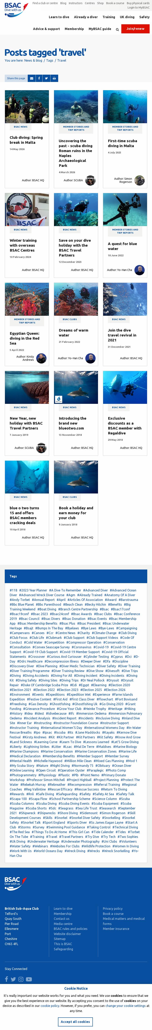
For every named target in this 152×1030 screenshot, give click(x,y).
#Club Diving (127, 633)
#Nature (42, 765)
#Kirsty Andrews (35, 737)
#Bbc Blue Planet (22, 604)
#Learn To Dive (70, 742)
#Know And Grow (128, 737)
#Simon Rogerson (112, 813)
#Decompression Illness (62, 661)
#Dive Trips (130, 671)
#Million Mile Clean (78, 761)
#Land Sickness (21, 742)
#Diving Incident (85, 675)
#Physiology (47, 775)
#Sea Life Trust (86, 808)
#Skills (47, 817)
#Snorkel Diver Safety (84, 817)
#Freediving (18, 704)
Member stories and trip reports (76, 128)
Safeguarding (63, 949)
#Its (70, 732)
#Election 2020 (119, 685)
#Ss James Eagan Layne (106, 822)
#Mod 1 (131, 761)
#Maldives (103, 746)
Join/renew (135, 28)
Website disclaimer (67, 934)
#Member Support (90, 756)
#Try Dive (92, 836)
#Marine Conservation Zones (96, 751)
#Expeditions (55, 694)
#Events (38, 694)
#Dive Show (94, 671)
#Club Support (74, 637)
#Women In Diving (125, 846)
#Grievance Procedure (39, 708)
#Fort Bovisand (126, 699)
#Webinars (40, 846)
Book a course (115, 3)
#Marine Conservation (57, 751)
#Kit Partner (65, 737)
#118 (13, 590)
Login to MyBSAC (138, 7)
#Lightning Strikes (36, 746)
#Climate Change (104, 633)
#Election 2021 (20, 690)
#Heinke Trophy (94, 708)
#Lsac (67, 746)
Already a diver (86, 17)
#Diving (15, 675)
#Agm (70, 595)
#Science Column (104, 799)
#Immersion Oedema (91, 713)
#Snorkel (60, 817)
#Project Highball (79, 780)
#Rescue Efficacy (60, 789)
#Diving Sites (48, 680)
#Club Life (36, 637)
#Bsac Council (29, 618)
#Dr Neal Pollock (92, 680)
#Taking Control (98, 827)
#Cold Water (33, 642)
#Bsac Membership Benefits (37, 623)
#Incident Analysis (37, 718)
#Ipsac (47, 732)
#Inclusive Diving (108, 718)
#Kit (51, 737)
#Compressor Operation (83, 642)
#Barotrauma (128, 599)
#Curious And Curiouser (64, 656)
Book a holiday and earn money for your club (76, 513)
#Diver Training (129, 666)
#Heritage (115, 708)
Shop (100, 3)
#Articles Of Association (85, 599)
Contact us (61, 918)
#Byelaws (72, 628)
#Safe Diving (45, 794)
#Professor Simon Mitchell (46, 780)
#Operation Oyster (71, 770)
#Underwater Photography (80, 841)
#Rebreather (57, 784)
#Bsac (104, 609)
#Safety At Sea (103, 794)
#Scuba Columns (22, 803)
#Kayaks (108, 732)
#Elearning (98, 685)
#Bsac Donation (74, 618)
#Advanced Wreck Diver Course (41, 595)
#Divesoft (112, 671)
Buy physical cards (138, 3)
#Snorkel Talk (31, 822)
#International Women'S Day (61, 727)
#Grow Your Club (69, 708)
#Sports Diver (77, 822)
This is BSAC (63, 944)
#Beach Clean (73, 604)
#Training (37, 836)
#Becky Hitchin (95, 604)
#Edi (73, 685)
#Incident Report (64, 718)
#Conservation (114, 642)
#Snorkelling (111, 817)
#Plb (75, 775)
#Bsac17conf (120, 609)
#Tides (121, 832)
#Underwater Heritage (43, 841)
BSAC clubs (70, 319)
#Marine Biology (125, 746)
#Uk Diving (17, 841)
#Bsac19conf (19, 614)
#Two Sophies (128, 836)
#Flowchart (105, 699)
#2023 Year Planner (33, 590)
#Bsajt (28, 628)
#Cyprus (117, 656)
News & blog (33, 60)
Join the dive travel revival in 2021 (122, 335)
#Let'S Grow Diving (125, 742)
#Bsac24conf (59, 614)
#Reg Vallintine (35, 789)
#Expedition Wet (79, 694)
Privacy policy (113, 908)
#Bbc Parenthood (48, 604)
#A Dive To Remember (65, 590)
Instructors (76, 3)
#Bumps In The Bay (49, 628)
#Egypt (84, 685)
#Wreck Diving (75, 851)
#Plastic (64, 775)
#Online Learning (22, 770)
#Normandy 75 (82, 765)
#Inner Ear (24, 723)
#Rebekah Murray (33, 784)
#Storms (24, 827)
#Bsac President (89, 623)
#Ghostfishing (60, 704)
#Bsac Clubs (103, 614)
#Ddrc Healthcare (30, 661)
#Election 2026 (114, 690)
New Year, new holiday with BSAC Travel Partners (26, 423)
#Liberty (16, 746)
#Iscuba (60, 732)
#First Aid (60, 699)
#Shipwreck (27, 813)
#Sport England (54, 822)
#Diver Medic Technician (77, 666)
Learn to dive (59, 17)
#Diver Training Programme (29, 671)
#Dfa (106, 661)
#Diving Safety (26, 680)
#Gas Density (38, 704)
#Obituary (102, 765)
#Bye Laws (88, 628)
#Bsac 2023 (39, 614)
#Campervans (20, 633)
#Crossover (36, 656)
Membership (74, 29)
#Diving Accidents (36, 675)
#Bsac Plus (67, 623)
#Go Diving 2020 (111, 704)
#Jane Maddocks (87, 732)
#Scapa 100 (18, 799)
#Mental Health (21, 761)
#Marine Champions (24, 751)
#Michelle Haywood (48, 761)
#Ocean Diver (121, 765)
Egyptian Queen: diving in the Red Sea (24, 338)
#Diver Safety (106, 666)
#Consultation (20, 647)
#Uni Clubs (109, 841)
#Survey (38, 827)
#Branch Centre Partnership (78, 609)
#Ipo (37, 732)
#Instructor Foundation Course (75, 723)
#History (16, 713)
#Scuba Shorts (36, 808)
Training (109, 17)
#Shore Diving (68, 813)
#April (61, 599)
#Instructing (42, 723)
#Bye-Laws (106, 628)
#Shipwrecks (46, 813)
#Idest (39, 713)
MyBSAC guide (100, 29)
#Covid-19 (101, 647)
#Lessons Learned (96, 742)
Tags (49, 60)
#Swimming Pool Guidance (65, 827)
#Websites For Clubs (65, 846)
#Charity (83, 633)
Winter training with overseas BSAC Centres (23, 245)
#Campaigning (126, 628)
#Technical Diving (125, 827)
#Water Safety (20, 846)
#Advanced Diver (95, 590)
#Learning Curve (45, 742)
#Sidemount (89, 813)
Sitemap (60, 939)
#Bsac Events (97, 618)
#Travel (51, 836)
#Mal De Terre (84, 746)
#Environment (20, 694)
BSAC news (20, 127)
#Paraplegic (95, 770)
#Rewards (17, 794)
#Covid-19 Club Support (40, 652)
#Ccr (50, 633)
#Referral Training (107, 784)
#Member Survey (117, 756)
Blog (63, 3)
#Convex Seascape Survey (51, 647)
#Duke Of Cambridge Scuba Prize (44, 685)
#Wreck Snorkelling (116, 851)
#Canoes (38, 633)
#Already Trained (89, 595)
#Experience (101, 694)
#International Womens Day (104, 727)
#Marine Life (128, 751)
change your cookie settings (125, 1005)
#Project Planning (106, 780)
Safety (144, 17)
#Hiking (129, 708)
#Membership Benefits (59, 756)
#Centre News (65, 633)
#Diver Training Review (67, 671)
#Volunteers (128, 841)
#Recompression (79, 784)
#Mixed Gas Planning (109, 761)
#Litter (56, 746)
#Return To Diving (114, 789)
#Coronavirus (81, 647)
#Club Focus (19, 637)
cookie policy (50, 1005)
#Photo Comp (116, 770)
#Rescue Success (86, 789)
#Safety (85, 794)
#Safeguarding (66, 794)
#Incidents (86, 718)
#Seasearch (107, 808)
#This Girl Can (79, 832)
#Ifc (71, 713)
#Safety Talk (125, 794)
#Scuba (124, 799)
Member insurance (116, 928)
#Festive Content (39, 699)
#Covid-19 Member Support (80, 652)
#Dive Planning (46, 666)
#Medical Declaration (25, 756)
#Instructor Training (24, 727)
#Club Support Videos (102, 637)
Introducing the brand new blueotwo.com (72, 423)
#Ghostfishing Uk (84, 704)
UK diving (127, 17)
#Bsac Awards (81, 614)
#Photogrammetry (23, 775)
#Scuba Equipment (105, 803)
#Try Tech (108, 836)
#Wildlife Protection (96, 846)
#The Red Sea (20, 832)
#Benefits (115, 604)
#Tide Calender (102, 832)
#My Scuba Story (22, 765)
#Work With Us (21, 851)
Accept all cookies (75, 1021)
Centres (90, 3)
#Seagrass (65, 808)
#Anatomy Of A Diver (119, 595)
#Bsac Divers (50, 618)
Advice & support (46, 29)
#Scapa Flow (38, 799)
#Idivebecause (56, 713)
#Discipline (120, 661)
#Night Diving (60, 765)
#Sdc (52, 808)
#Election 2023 (67, 690)
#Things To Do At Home (49, 832)
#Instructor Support (114, 723)
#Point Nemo (89, 775)
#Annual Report (43, 599)
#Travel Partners (71, 836)
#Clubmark (54, 637)
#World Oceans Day (48, 851)
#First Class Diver (82, 699)
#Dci (128, 656)
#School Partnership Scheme (69, 799)
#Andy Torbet (20, 599)
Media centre (63, 924)
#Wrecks (93, 851)
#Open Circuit (46, 770)
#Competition (54, 642)
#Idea (28, 713)
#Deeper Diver (91, 661)
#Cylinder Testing (96, 656)
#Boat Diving (46, 609)
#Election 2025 (91, 690)
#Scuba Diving (46, 803)
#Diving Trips (69, 680)
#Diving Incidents (111, 675)
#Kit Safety (105, 737)
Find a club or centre (45, 3)
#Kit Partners (85, 737)
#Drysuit (112, 680)
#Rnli (30, 794)
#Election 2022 (44, 690)
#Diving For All (61, 675)
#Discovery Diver (22, 666)
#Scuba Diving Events (74, 803)
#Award (111, 599)
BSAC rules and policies (70, 928)
